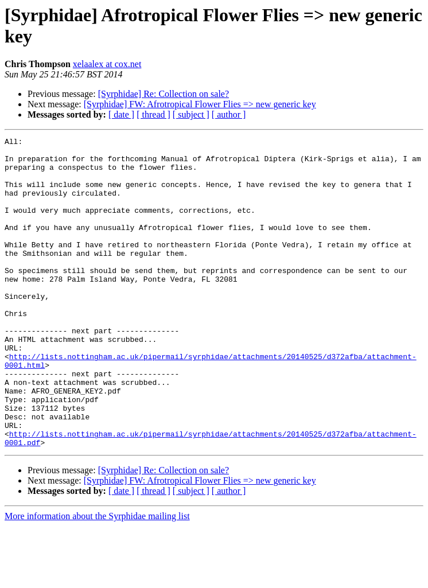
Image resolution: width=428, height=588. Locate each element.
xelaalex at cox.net (107, 64)
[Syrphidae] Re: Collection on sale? (163, 94)
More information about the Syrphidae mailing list (97, 578)
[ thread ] (153, 114)
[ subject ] (191, 114)
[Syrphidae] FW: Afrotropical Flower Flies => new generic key (200, 104)
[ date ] (121, 114)
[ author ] (229, 114)
